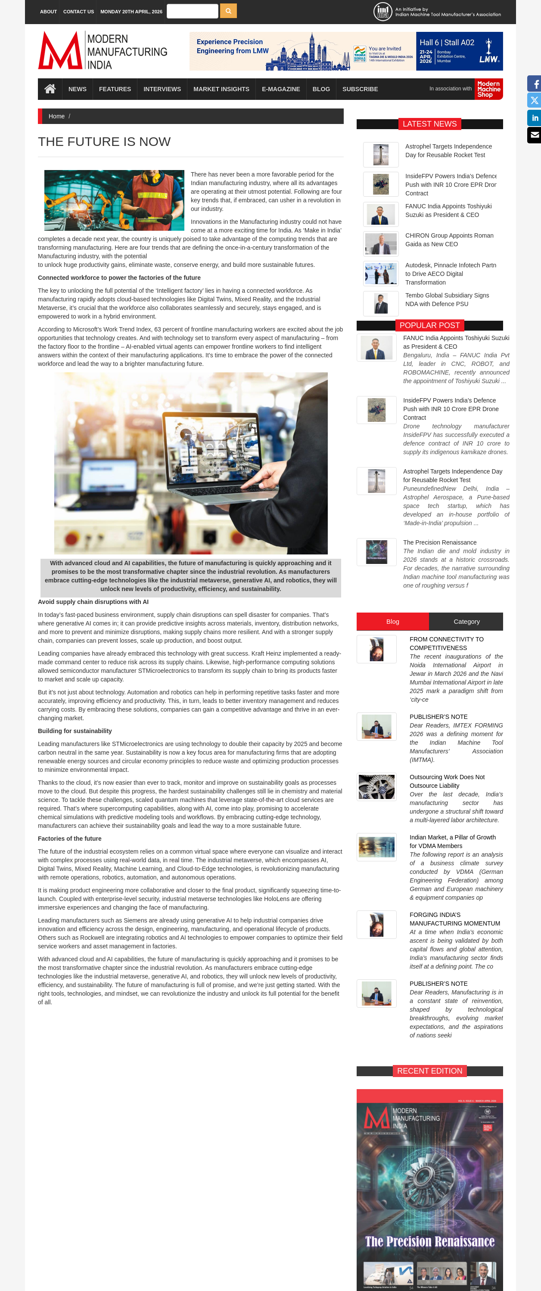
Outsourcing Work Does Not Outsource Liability (447, 648)
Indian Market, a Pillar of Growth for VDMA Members (453, 693)
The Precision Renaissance (439, 482)
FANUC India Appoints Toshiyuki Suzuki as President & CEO (456, 336)
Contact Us (78, 11)
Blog (321, 89)
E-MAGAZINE (390, 1079)
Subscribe (360, 89)
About (48, 11)
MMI (295, 1269)
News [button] (77, 89)
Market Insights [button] (221, 89)
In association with (463, 89)
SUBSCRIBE (469, 1079)
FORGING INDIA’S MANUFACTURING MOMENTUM (455, 738)
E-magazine (281, 89)
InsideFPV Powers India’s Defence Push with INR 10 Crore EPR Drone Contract (453, 185)
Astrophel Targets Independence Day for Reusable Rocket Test (452, 439)
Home (57, 116)
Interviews (162, 89)
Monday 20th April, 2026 (131, 11)
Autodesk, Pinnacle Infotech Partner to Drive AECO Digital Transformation (453, 274)
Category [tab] (467, 544)
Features (115, 89)
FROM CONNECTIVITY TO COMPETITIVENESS (447, 566)
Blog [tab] (392, 544)
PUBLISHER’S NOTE (439, 607)
